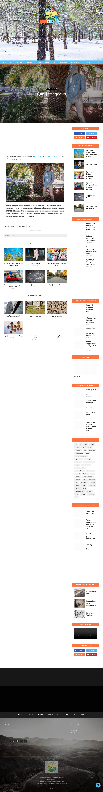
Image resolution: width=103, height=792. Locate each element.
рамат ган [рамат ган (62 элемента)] (77, 488)
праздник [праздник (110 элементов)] (93, 482)
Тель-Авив (19, 62)
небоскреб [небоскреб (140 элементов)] (78, 473)
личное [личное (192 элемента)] (77, 467)
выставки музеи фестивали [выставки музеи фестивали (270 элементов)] (81, 456)
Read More (18, 736)
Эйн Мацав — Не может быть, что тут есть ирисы (90, 238)
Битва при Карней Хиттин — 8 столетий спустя (91, 603)
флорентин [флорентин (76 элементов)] (89, 491)
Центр (47, 62)
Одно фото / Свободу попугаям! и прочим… (57, 264)
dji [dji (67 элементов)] (80, 444)
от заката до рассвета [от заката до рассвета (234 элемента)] (87, 476)
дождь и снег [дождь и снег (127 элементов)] (78, 462)
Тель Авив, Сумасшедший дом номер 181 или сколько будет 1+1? (91, 524)
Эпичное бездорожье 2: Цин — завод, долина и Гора (91, 344)
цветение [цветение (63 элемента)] (83, 494)
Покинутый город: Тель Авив (57, 336)
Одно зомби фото (35, 263)
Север (39, 62)
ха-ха (30, 226)
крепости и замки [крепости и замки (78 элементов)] (86, 465)
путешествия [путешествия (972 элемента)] (92, 485)
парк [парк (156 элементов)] (84, 479)
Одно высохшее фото (57, 316)
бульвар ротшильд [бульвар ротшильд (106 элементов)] (79, 453)
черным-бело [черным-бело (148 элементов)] (91, 494)
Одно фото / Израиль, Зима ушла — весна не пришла (13, 264)
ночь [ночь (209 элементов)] (92, 473)
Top (51, 788)
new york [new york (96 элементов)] (92, 444)
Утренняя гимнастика (35, 316)
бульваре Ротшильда (51, 156)
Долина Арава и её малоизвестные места (91, 392)
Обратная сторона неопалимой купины (91, 403)
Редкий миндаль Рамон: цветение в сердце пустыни (91, 262)
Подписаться (77, 376)
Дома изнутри (73, 730)
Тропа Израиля (63, 62)
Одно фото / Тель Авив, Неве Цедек (13, 336)
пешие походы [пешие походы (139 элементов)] (92, 479)
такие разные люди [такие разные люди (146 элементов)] (79, 491)
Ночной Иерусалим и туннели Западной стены (91, 536)
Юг (54, 62)
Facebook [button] (7, 235)
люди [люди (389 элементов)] (83, 467)
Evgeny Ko (47, 98)
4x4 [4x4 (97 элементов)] (76, 444)
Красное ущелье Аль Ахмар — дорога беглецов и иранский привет (91, 226)
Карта (10, 62)
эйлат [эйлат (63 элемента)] (77, 497)
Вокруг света (75, 62)
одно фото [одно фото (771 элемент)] (78, 476)
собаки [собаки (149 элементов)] (84, 488)
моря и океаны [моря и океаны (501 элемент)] (90, 470)
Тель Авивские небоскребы (13, 316)
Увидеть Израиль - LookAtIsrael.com (56, 777)
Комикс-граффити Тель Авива (91, 614)
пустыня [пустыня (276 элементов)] (84, 485)
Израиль (48, 88)
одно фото (22, 226)
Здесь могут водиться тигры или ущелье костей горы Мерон (91, 250)
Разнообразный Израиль (90, 413)
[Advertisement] (51, 48)
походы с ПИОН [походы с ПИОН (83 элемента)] (84, 482)
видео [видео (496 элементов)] (87, 453)
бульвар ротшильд (10, 226)
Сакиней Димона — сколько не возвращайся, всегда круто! (90, 332)
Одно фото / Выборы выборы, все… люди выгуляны (13, 286)
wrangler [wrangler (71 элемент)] (89, 447)
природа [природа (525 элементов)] (77, 485)
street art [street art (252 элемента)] (77, 447)
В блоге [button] (13, 235)
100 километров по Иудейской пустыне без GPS (91, 320)
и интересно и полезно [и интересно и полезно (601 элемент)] (89, 462)
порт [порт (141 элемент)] (77, 482)
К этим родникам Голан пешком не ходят (35, 337)
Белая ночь (73, 732)
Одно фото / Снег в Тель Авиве (57, 285)
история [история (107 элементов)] (77, 465)
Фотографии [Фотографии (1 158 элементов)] (78, 450)
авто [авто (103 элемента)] (85, 450)
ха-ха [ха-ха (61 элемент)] (77, 494)
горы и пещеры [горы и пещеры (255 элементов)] (79, 459)
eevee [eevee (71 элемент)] (86, 444)
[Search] (98, 62)
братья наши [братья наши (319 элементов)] (92, 450)
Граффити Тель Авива (35, 285)
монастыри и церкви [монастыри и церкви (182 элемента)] (80, 470)
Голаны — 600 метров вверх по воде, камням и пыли (90, 308)
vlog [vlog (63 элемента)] (83, 447)
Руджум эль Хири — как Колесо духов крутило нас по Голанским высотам (91, 426)
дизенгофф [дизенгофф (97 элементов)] (87, 459)
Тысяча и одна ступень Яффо (90, 512)
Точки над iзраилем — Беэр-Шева (91, 547)
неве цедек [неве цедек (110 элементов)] (85, 473)
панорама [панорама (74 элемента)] (78, 479)
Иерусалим (30, 62)
